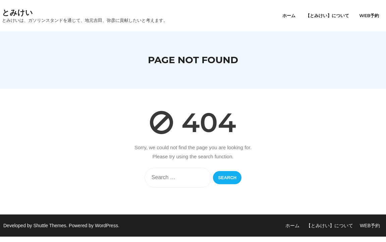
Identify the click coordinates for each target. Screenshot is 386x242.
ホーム (292, 225)
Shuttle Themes (50, 225)
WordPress (106, 225)
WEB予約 (370, 225)
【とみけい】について (329, 225)
